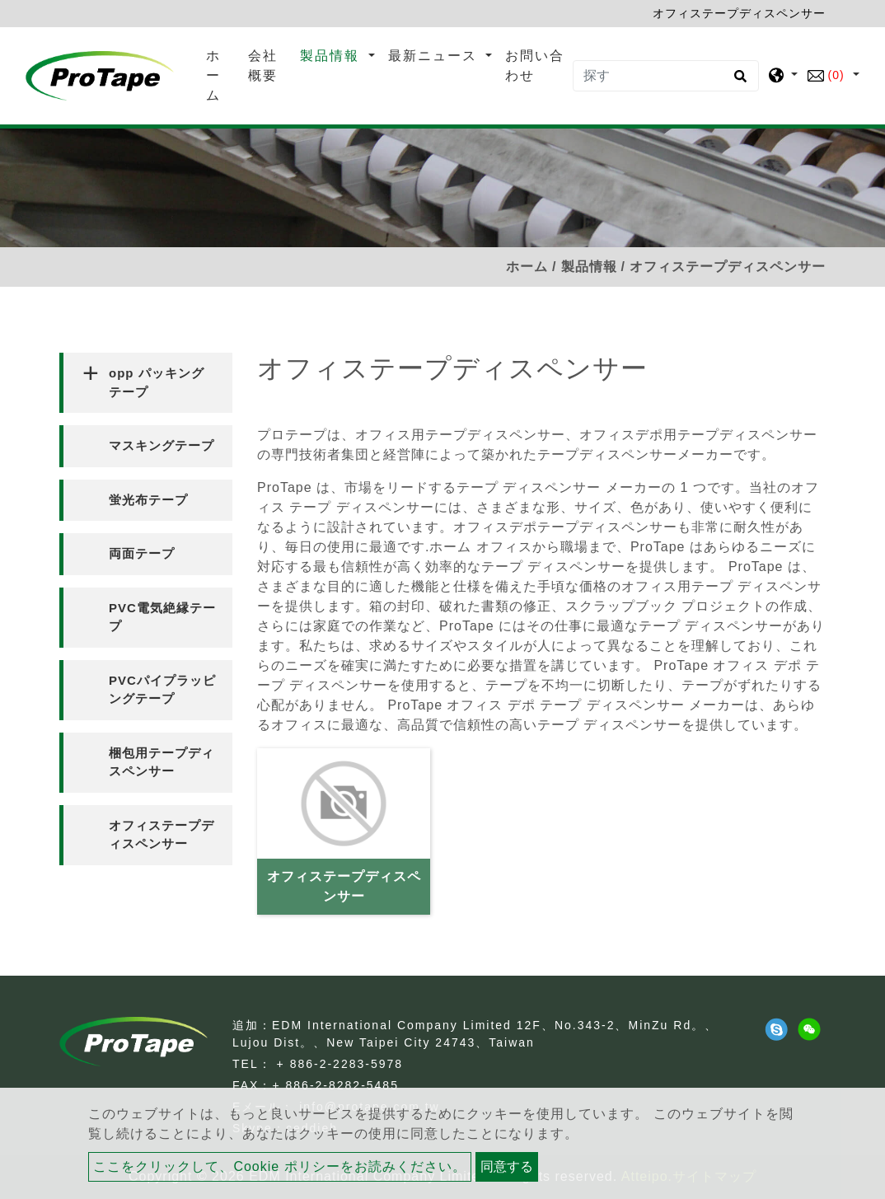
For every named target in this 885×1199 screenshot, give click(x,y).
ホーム (223, 75)
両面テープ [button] (142, 553)
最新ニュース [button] (435, 56)
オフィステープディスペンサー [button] (161, 834)
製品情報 (589, 267)
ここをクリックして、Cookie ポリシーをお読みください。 (279, 1166)
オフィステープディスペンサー (344, 886)
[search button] (738, 81)
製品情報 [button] (332, 56)
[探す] (666, 75)
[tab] (145, 383)
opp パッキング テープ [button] (156, 382)
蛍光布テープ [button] (148, 500)
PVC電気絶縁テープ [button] (162, 617)
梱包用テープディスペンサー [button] (161, 762)
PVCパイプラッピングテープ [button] (162, 689)
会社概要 (263, 65)
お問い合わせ (534, 65)
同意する (506, 1166)
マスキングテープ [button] (161, 445)
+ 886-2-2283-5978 (340, 1063)
